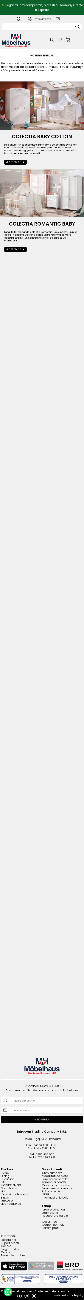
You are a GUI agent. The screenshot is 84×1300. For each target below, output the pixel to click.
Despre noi (8, 1240)
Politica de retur (52, 1191)
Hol (3, 1191)
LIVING (5, 1173)
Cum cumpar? (52, 1173)
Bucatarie (7, 1179)
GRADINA (7, 1200)
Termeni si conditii (54, 1182)
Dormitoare (9, 1188)
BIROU (5, 1197)
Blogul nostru (10, 1249)
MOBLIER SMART (11, 1185)
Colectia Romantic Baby (42, 224)
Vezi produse (13, 162)
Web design (61, 1295)
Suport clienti (10, 1243)
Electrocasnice (11, 1203)
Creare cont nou (53, 1209)
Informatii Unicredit (55, 1197)
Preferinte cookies (13, 1255)
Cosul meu (49, 1221)
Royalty (78, 1295)
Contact (7, 1252)
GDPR (45, 1194)
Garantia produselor (56, 1185)
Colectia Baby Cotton (42, 136)
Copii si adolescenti (14, 1194)
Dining (5, 1176)
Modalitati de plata (55, 1176)
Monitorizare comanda (57, 1188)
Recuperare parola (55, 1215)
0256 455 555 (39, 19)
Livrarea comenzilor (55, 1179)
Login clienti (50, 1212)
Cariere (6, 1246)
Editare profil (50, 1228)
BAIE (3, 1182)
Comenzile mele (53, 1224)
